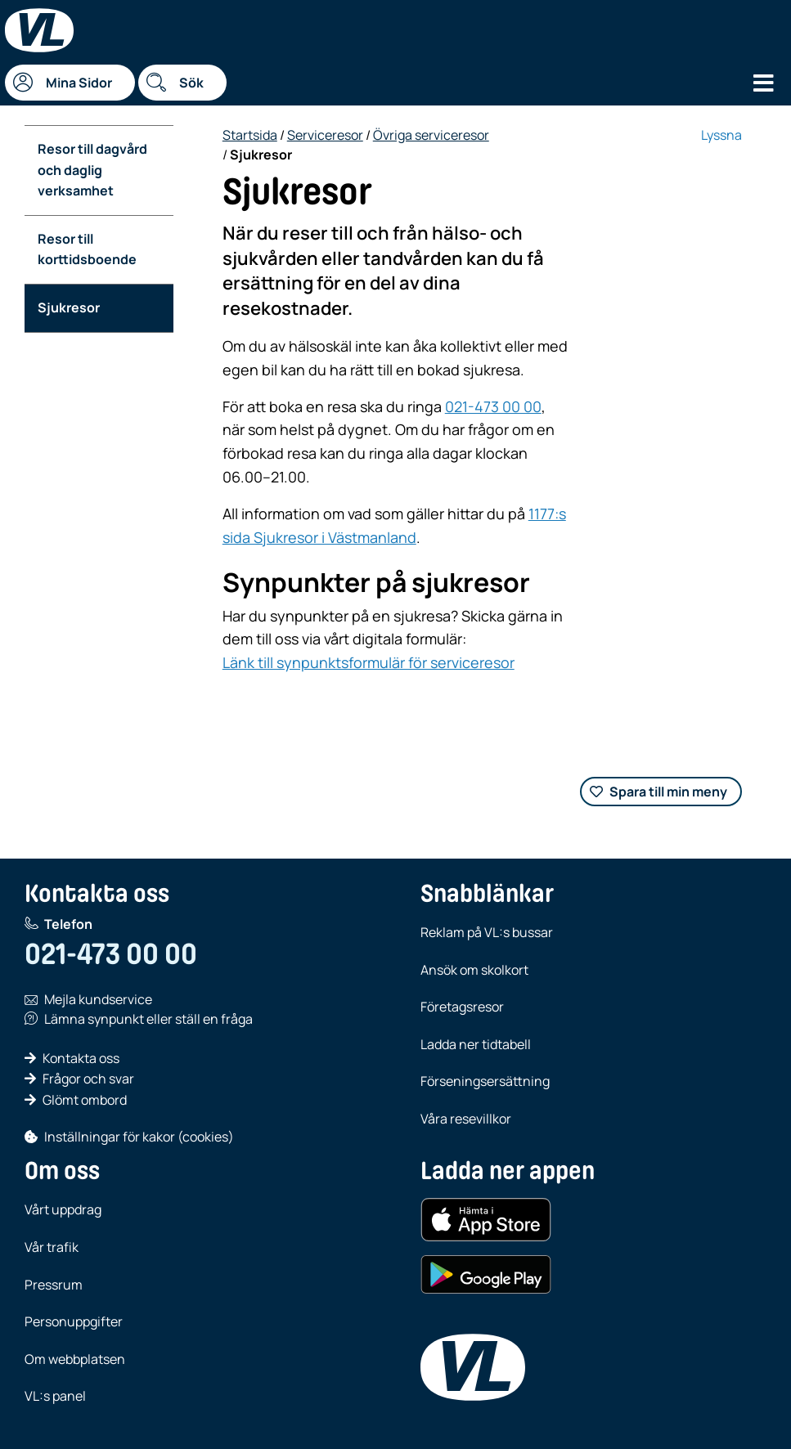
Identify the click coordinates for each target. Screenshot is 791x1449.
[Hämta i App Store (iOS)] (485, 1220)
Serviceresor (325, 135)
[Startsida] (39, 30)
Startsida (249, 135)
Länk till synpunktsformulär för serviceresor (368, 662)
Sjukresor (69, 307)
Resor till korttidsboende (87, 249)
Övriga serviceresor (431, 135)
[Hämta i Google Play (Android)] (485, 1274)
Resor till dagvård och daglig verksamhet (92, 170)
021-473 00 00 (493, 406)
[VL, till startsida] (472, 1367)
